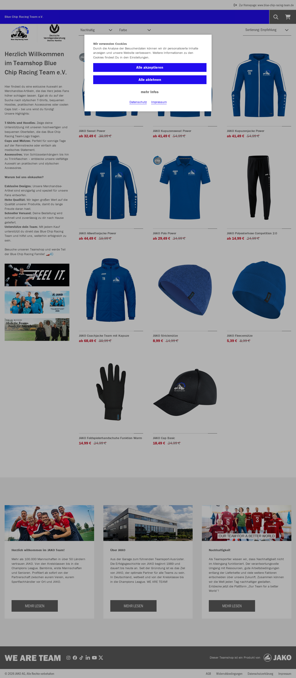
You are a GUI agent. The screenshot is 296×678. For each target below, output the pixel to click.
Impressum (159, 102)
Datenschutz (138, 102)
